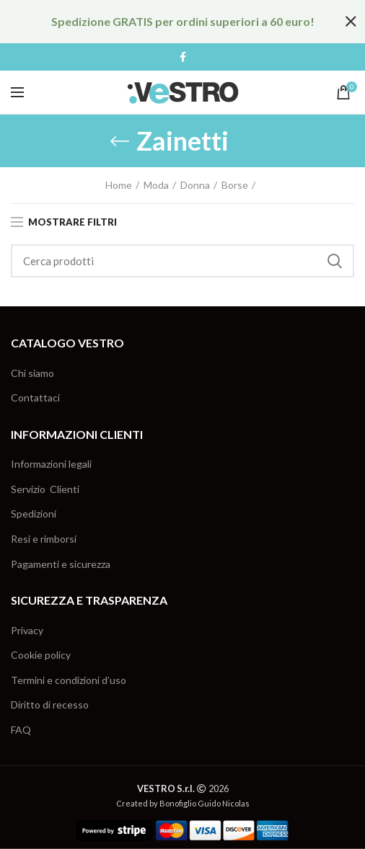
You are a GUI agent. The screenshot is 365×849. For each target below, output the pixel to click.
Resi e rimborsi (43, 539)
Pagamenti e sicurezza (60, 564)
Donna (195, 185)
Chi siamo (32, 373)
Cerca (335, 260)
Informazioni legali (51, 464)
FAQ (21, 730)
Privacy (27, 630)
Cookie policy (41, 655)
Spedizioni (33, 513)
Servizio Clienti (45, 489)
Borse (234, 185)
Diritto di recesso (50, 704)
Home (118, 185)
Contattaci (35, 397)
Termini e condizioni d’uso (68, 680)
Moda (156, 185)
